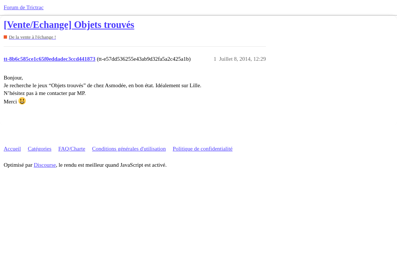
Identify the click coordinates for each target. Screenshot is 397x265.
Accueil (12, 149)
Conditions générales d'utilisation (129, 149)
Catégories (39, 149)
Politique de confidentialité (202, 149)
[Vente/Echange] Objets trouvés (69, 25)
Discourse (45, 165)
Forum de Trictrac (23, 7)
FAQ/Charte (71, 149)
